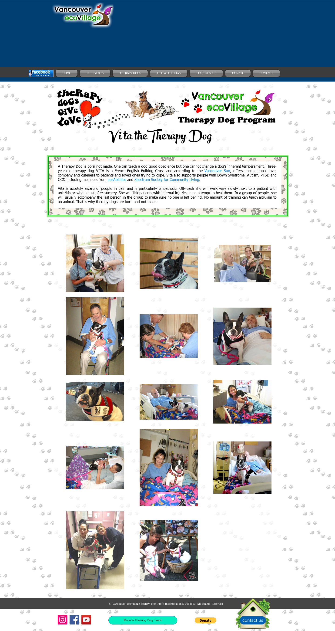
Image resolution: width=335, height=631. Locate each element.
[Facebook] (74, 619)
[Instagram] (62, 619)
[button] (205, 620)
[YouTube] (86, 619)
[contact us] (253, 620)
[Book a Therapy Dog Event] (142, 620)
